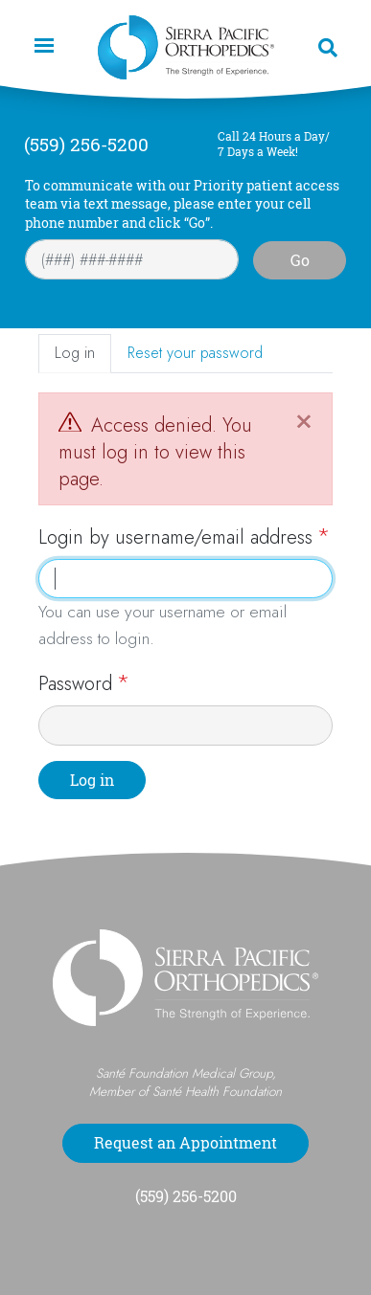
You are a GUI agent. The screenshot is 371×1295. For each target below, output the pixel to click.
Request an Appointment (185, 1142)
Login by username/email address (175, 537)
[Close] (304, 419)
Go (300, 260)
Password (75, 684)
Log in (75, 353)
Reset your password (195, 353)
